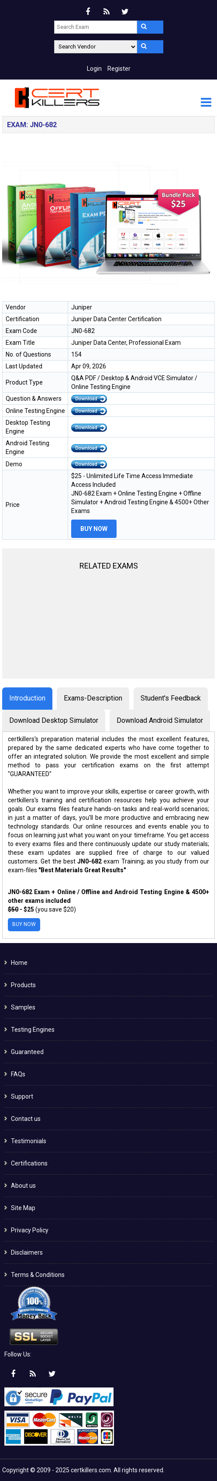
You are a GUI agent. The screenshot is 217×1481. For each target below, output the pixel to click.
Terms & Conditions (38, 1274)
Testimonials (28, 1141)
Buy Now (93, 528)
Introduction (27, 698)
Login (94, 68)
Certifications (29, 1163)
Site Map (23, 1207)
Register (119, 68)
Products (23, 985)
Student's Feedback (171, 698)
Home (19, 962)
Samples (23, 1007)
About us (23, 1185)
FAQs (18, 1074)
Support (22, 1096)
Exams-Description (93, 698)
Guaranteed (27, 1051)
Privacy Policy (29, 1230)
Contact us (26, 1118)
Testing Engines (33, 1029)
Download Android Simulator (160, 720)
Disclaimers (27, 1252)
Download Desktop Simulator (53, 720)
